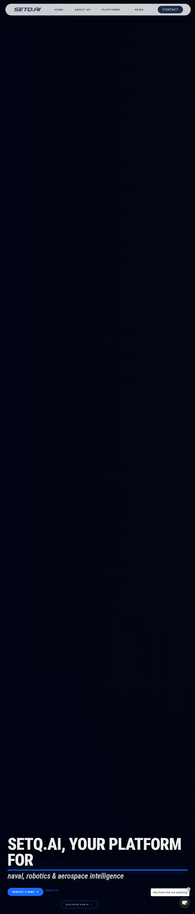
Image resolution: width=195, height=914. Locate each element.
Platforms (111, 9)
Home (59, 9)
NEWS (139, 9)
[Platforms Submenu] (124, 9)
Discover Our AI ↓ (79, 905)
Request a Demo (25, 891)
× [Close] (188, 889)
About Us (82, 9)
